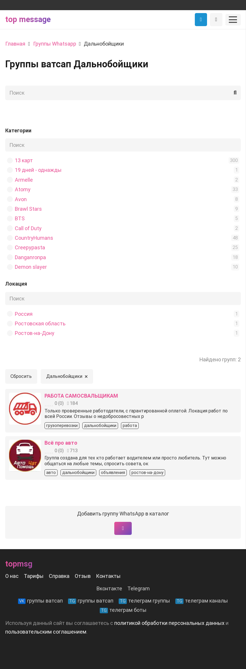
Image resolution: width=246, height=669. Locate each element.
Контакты (108, 576)
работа (130, 425)
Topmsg (18, 564)
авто (51, 472)
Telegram (138, 588)
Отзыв (83, 576)
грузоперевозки (62, 425)
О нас (12, 576)
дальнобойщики (100, 425)
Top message (28, 19)
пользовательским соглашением (45, 632)
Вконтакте (109, 588)
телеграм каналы (201, 601)
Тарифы (34, 576)
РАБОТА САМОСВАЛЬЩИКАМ (81, 396)
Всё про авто (60, 443)
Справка (59, 576)
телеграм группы (144, 601)
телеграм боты (123, 610)
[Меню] (233, 20)
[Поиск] (123, 93)
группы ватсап (40, 601)
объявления (113, 472)
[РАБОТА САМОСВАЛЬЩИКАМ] (25, 397)
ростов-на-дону (147, 472)
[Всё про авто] (25, 444)
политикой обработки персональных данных (169, 623)
